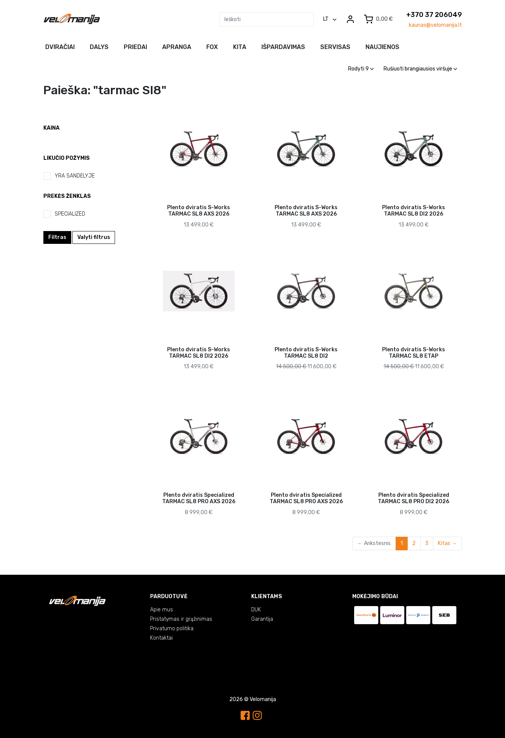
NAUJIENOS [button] (382, 47)
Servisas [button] (335, 47)
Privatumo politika (171, 628)
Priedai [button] (135, 47)
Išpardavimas (283, 47)
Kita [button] (239, 47)
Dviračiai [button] (60, 47)
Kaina (51, 128)
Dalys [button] (99, 47)
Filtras (57, 237)
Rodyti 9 (361, 69)
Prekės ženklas (67, 196)
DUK (256, 609)
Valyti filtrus (93, 237)
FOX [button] (212, 47)
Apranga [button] (176, 47)
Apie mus (161, 609)
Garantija (262, 619)
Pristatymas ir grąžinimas (181, 619)
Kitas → (447, 543)
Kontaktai (161, 638)
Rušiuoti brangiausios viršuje (420, 69)
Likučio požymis (66, 158)
